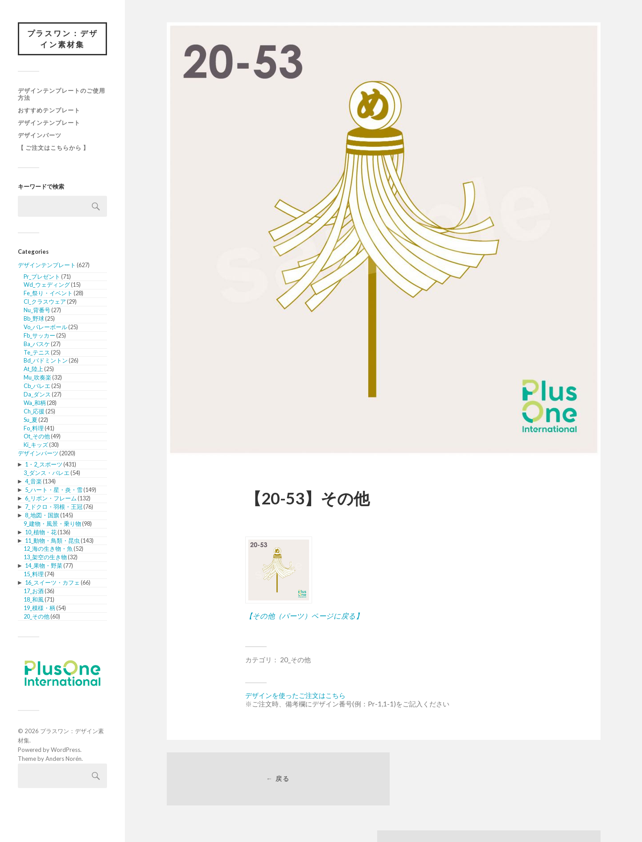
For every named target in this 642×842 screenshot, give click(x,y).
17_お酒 (34, 591)
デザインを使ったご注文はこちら (295, 695)
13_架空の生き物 (45, 557)
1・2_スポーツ (43, 465)
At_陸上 (33, 369)
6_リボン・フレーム (51, 498)
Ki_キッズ (36, 445)
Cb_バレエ (37, 386)
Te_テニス (37, 352)
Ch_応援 (34, 411)
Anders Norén (63, 759)
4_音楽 (33, 481)
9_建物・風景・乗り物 (52, 524)
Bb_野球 (34, 318)
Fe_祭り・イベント (48, 293)
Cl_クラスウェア (45, 301)
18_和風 (34, 599)
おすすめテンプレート (49, 110)
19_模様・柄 (39, 608)
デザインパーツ (40, 135)
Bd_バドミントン (46, 361)
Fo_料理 (34, 428)
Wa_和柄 (35, 403)
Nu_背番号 (37, 310)
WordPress (65, 750)
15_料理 (34, 574)
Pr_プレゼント (42, 277)
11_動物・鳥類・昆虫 (52, 541)
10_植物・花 (41, 532)
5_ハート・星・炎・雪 (53, 490)
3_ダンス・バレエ (47, 473)
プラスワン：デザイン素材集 (62, 39)
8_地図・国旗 (42, 515)
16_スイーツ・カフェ (52, 582)
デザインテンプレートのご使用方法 (61, 94)
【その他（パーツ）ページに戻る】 (304, 615)
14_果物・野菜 (43, 566)
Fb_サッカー (39, 335)
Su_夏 (30, 420)
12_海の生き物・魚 (48, 549)
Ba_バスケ (37, 344)
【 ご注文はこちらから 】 (53, 148)
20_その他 (36, 616)
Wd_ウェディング (47, 285)
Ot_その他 (37, 437)
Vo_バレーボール (45, 327)
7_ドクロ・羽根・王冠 (53, 507)
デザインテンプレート (49, 123)
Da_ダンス (37, 394)
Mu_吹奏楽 (37, 377)
